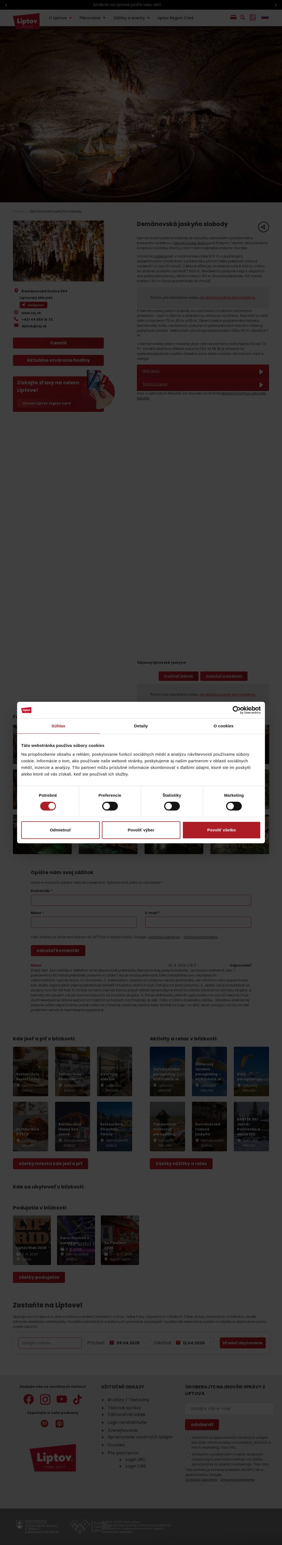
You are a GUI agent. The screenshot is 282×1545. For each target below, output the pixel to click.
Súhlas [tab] (58, 725)
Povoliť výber (141, 830)
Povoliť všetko (221, 830)
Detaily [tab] (141, 725)
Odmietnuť (60, 830)
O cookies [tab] (224, 725)
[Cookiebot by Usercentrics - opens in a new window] (237, 710)
